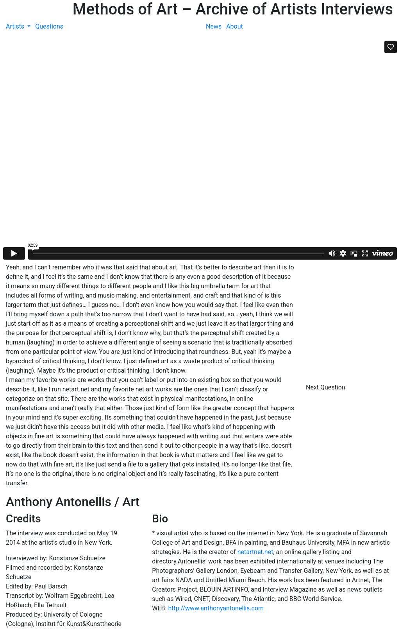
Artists (16, 26)
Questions (49, 26)
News (213, 26)
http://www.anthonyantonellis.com (216, 608)
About (234, 26)
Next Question (326, 387)
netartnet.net (255, 552)
